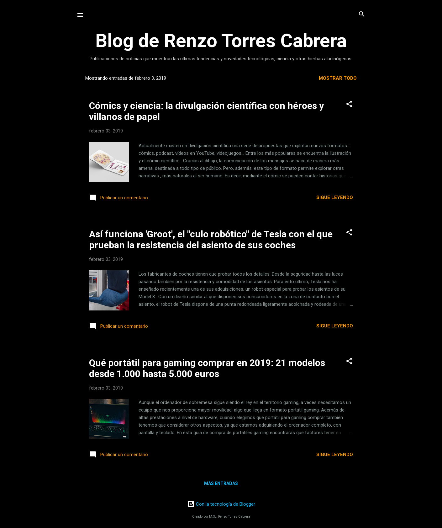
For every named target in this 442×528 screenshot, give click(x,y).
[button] (349, 104)
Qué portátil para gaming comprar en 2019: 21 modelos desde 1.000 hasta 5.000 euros (207, 368)
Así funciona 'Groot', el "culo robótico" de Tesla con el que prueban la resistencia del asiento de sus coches (211, 240)
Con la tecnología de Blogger (221, 504)
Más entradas (221, 483)
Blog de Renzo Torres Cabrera (221, 41)
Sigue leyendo (334, 197)
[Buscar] (362, 15)
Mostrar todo (338, 78)
